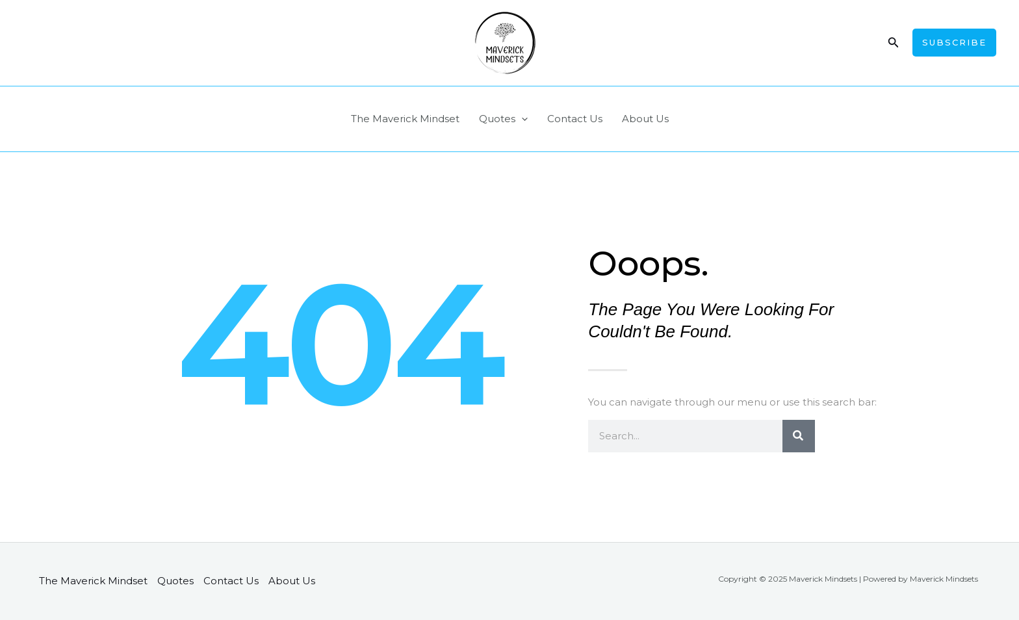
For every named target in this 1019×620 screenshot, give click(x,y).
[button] (893, 42)
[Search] (798, 436)
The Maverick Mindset (405, 118)
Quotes (503, 118)
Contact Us (574, 118)
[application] (521, 118)
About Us (645, 118)
